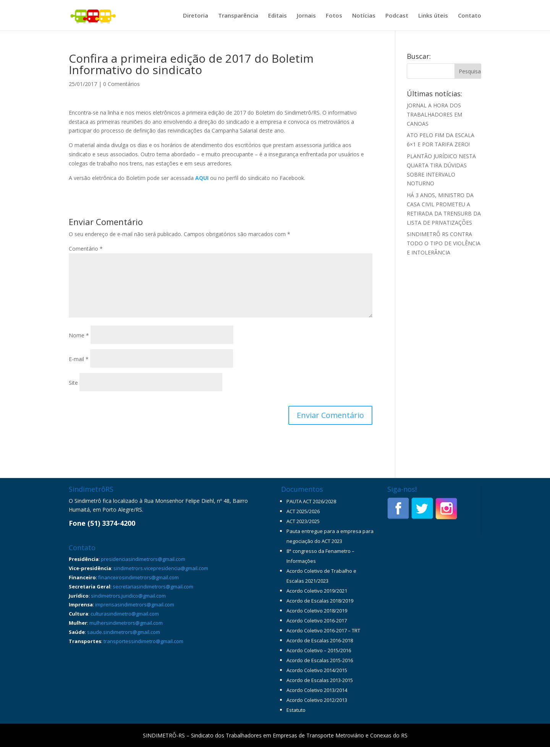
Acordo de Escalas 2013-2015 (319, 680)
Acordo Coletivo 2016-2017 (316, 620)
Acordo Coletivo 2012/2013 (316, 700)
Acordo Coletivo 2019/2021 (316, 590)
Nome (79, 335)
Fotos (334, 16)
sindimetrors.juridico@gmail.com (128, 595)
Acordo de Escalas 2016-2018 (319, 640)
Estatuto (296, 709)
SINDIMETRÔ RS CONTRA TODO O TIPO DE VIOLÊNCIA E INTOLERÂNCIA (443, 243)
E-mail (79, 359)
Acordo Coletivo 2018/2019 (316, 610)
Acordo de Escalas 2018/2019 (319, 600)
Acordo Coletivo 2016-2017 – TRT (323, 630)
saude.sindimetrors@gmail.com (123, 632)
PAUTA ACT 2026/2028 (311, 501)
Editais (277, 16)
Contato (469, 16)
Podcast (396, 16)
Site (73, 382)
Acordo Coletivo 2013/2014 (316, 690)
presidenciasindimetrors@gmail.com (143, 559)
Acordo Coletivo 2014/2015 (316, 670)
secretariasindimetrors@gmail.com (153, 586)
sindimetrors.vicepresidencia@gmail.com (160, 568)
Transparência (238, 16)
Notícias (363, 16)
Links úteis (433, 16)
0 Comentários (121, 84)
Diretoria (195, 16)
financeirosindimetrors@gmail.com (138, 577)
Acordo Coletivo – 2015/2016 (318, 650)
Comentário (86, 248)
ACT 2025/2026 (303, 511)
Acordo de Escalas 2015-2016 (319, 660)
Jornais (306, 16)
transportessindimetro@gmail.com (143, 641)
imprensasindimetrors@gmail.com (134, 604)
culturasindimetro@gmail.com (125, 613)
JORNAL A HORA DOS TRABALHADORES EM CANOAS (434, 114)
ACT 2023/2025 (303, 521)
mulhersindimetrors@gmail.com (126, 622)
